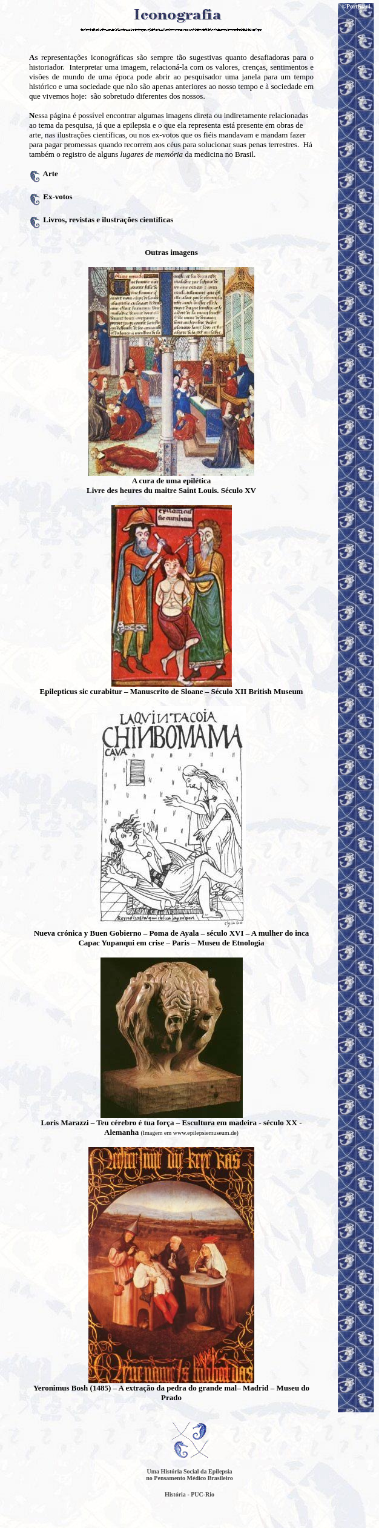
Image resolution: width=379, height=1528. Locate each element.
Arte (50, 173)
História (175, 1494)
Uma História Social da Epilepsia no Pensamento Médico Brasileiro (189, 1474)
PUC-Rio (202, 1494)
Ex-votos (57, 196)
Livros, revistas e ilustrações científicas (108, 219)
